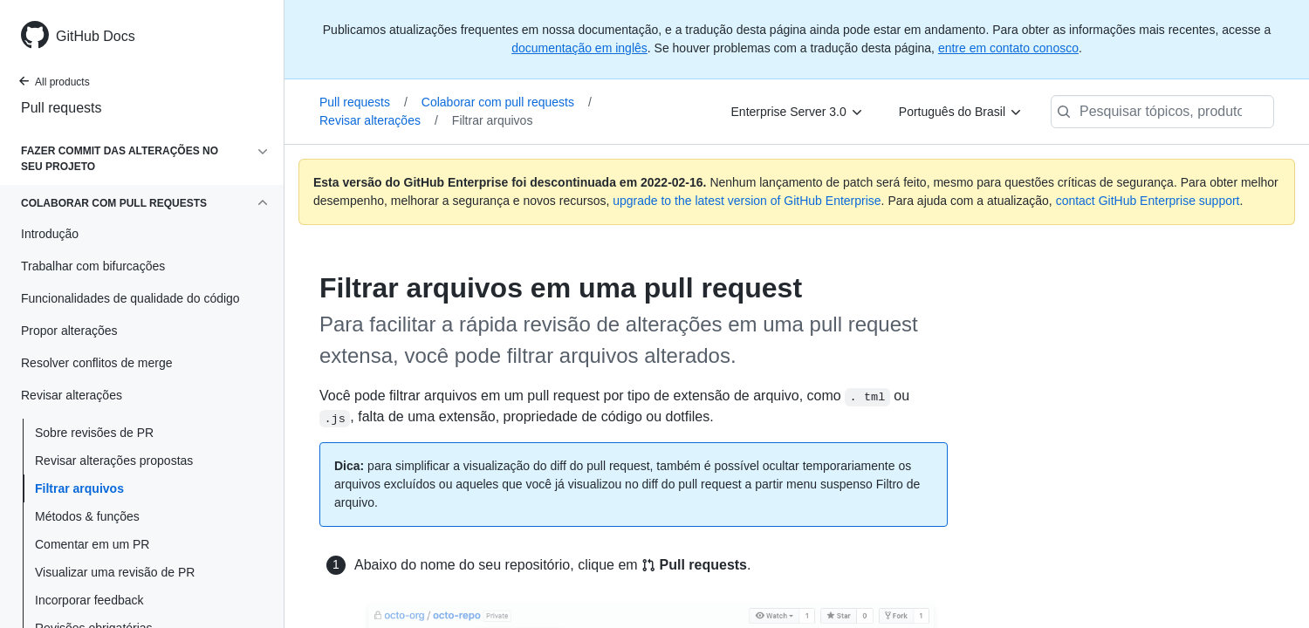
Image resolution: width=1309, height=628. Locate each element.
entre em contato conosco (1008, 48)
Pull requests (61, 107)
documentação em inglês (579, 48)
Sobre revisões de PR (94, 433)
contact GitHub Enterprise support (1148, 201)
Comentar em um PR (92, 544)
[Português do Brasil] (961, 112)
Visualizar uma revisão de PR (115, 572)
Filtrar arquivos (79, 488)
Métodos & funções (87, 516)
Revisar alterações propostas (114, 461)
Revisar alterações (378, 120)
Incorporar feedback (89, 600)
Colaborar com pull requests (506, 102)
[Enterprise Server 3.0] (797, 112)
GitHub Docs (95, 36)
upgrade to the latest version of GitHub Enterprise (747, 201)
